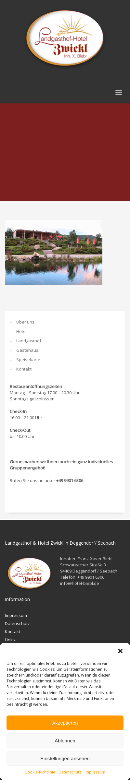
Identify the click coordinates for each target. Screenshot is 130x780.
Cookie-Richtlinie (40, 772)
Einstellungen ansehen (65, 758)
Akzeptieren (65, 723)
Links (10, 640)
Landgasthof (28, 341)
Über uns (25, 322)
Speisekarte (28, 359)
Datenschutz (69, 772)
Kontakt (24, 369)
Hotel (21, 331)
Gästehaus (27, 350)
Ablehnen (65, 740)
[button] (120, 651)
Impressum (94, 772)
